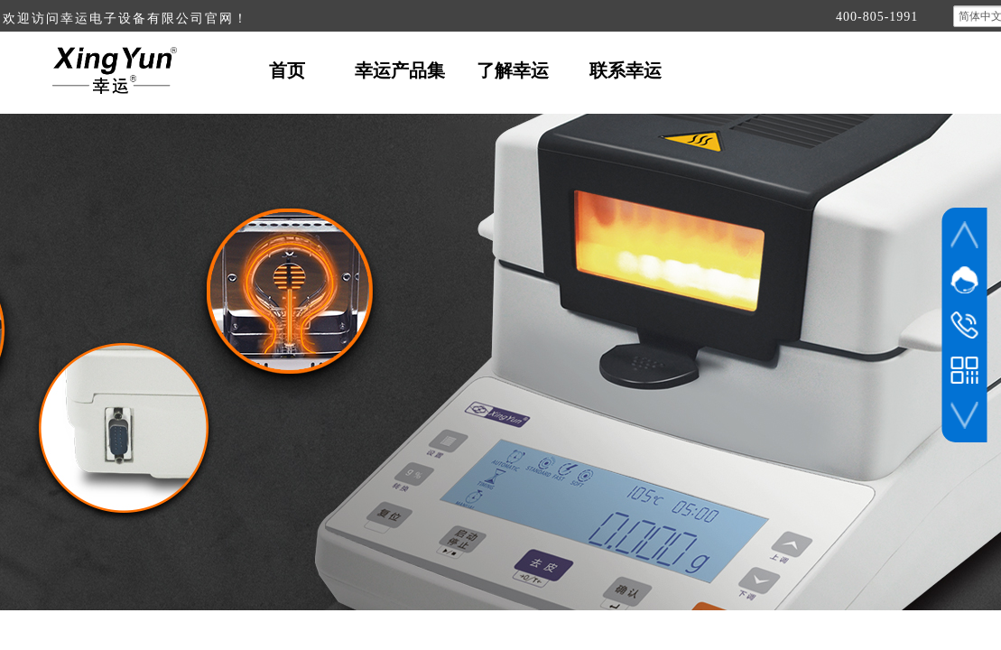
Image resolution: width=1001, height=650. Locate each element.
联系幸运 (625, 70)
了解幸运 (513, 70)
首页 (287, 70)
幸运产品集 (400, 70)
